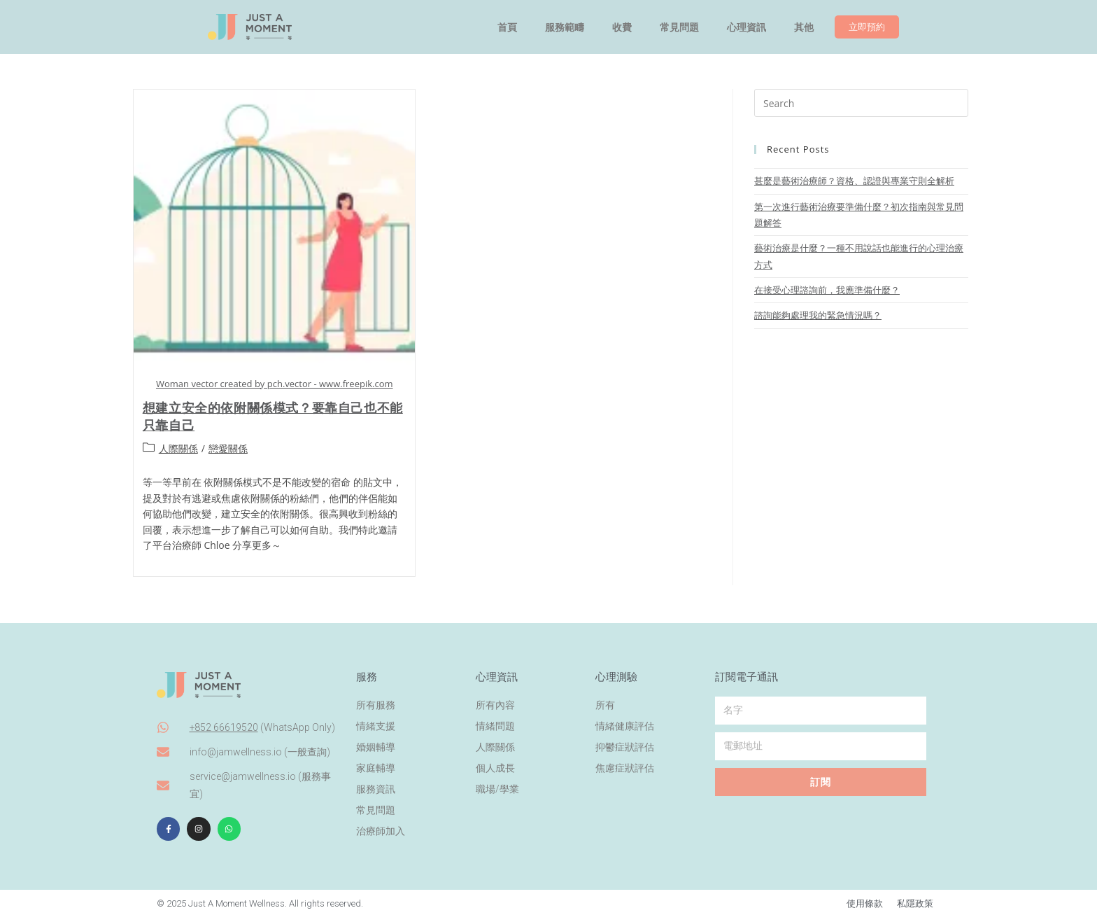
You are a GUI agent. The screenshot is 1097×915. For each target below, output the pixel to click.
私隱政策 (915, 901)
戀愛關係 (228, 448)
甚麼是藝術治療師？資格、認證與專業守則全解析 (854, 180)
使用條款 (865, 901)
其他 (804, 27)
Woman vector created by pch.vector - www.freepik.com (274, 383)
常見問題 (679, 27)
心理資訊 (746, 27)
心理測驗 (616, 674)
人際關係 (178, 448)
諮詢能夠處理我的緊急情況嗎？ (818, 315)
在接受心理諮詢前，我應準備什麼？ (827, 290)
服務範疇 (564, 27)
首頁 (507, 27)
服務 (366, 674)
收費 (622, 27)
